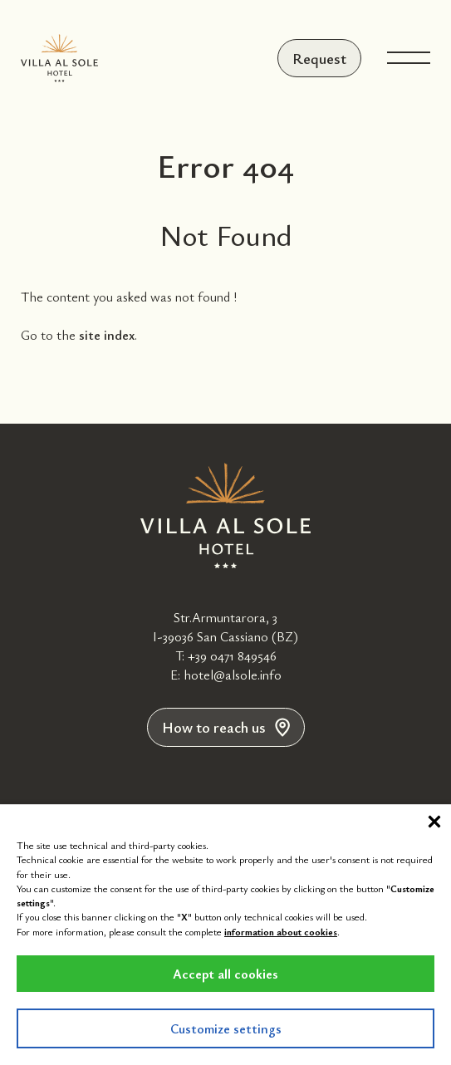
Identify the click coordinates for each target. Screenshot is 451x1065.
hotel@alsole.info (233, 674)
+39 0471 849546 (232, 655)
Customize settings (226, 1028)
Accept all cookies (225, 973)
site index (107, 335)
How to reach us (226, 727)
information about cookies (280, 931)
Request (319, 58)
